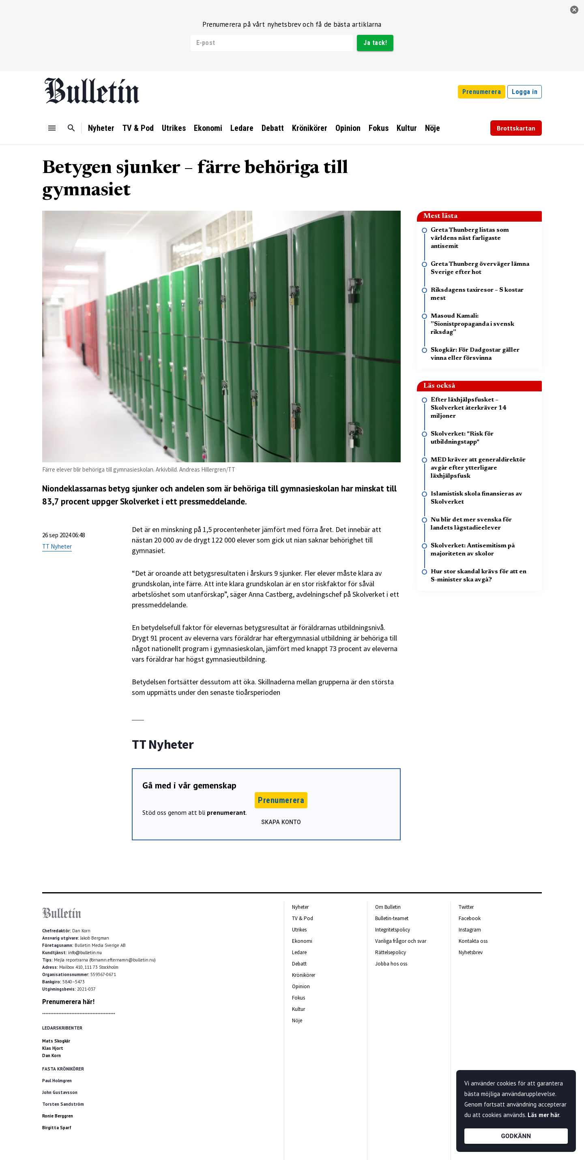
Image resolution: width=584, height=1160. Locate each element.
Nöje (432, 128)
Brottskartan (516, 128)
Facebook (470, 918)
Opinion (348, 128)
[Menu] (52, 128)
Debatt (273, 128)
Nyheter (101, 128)
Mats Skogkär (56, 1041)
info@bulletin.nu (85, 952)
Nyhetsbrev (471, 952)
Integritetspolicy (392, 929)
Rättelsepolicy (390, 952)
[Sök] (71, 128)
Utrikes (174, 128)
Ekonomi (208, 128)
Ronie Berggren (57, 1116)
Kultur (407, 128)
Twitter (466, 907)
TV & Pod (138, 128)
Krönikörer (309, 128)
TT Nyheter (57, 546)
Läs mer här (543, 1115)
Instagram (470, 929)
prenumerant (226, 812)
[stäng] (574, 9)
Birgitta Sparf (56, 1127)
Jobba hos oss (391, 963)
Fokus (379, 128)
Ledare (241, 128)
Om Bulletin (388, 907)
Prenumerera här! (68, 1001)
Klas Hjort (52, 1048)
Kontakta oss (473, 941)
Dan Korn (51, 1055)
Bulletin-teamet (391, 918)
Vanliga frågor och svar (400, 941)
